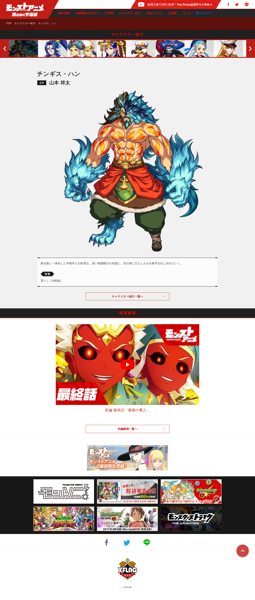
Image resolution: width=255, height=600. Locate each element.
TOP (9, 23)
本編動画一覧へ (127, 428)
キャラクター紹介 (25, 23)
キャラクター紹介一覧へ (127, 296)
